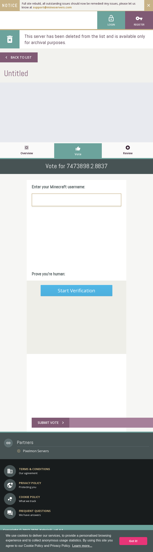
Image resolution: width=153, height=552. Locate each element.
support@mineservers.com (52, 7)
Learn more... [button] (82, 545)
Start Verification (76, 290)
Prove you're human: (48, 274)
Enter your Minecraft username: (58, 187)
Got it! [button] (133, 541)
